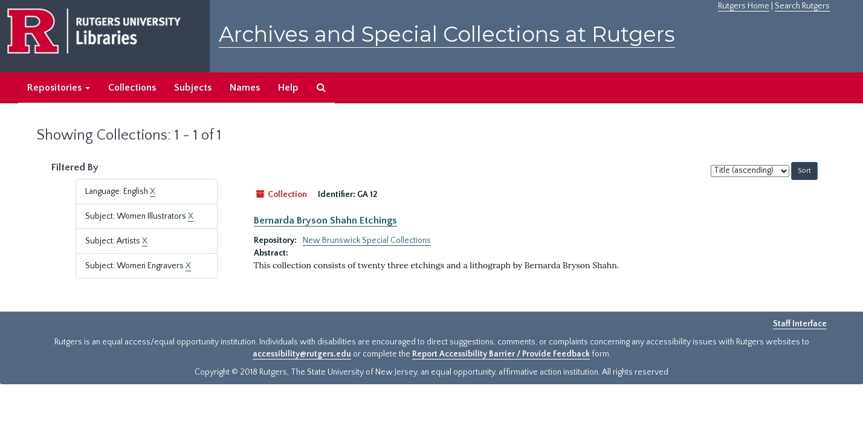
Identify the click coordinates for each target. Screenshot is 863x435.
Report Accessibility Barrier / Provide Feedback (501, 354)
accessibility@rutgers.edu (302, 354)
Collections (132, 87)
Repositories (58, 87)
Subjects (193, 87)
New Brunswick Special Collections (367, 240)
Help (288, 87)
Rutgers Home (743, 6)
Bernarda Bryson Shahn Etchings (325, 220)
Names (245, 87)
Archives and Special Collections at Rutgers (447, 34)
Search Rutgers (802, 6)
